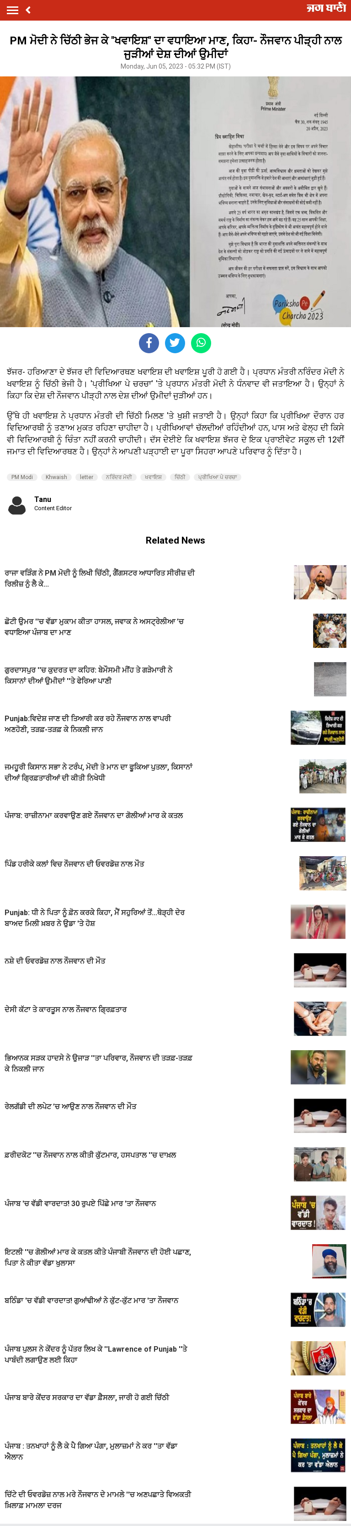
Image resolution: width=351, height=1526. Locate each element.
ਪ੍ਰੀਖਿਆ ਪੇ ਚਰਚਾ (217, 477)
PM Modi (22, 477)
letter (86, 477)
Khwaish (56, 477)
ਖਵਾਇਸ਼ (153, 477)
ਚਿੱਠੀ (180, 477)
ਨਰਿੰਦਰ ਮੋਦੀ (119, 477)
